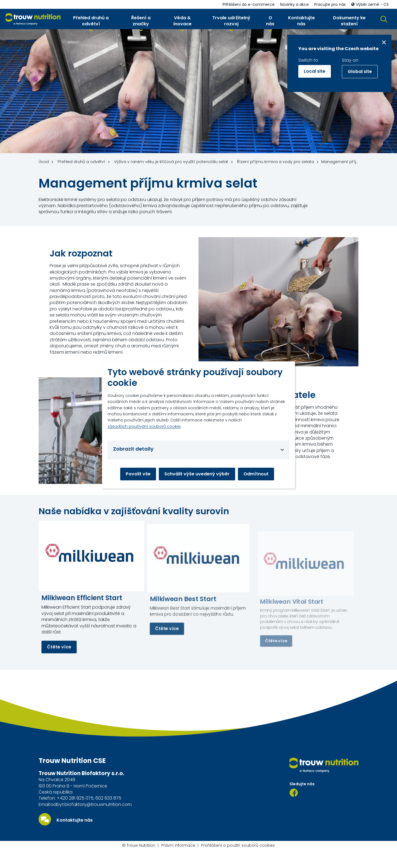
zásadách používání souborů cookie (144, 426)
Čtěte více (59, 647)
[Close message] (383, 42)
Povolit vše (138, 474)
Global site (360, 71)
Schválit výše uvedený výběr (197, 474)
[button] (91, 22)
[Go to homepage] (33, 19)
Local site (314, 71)
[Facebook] (293, 793)
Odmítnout (256, 474)
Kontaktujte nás (75, 820)
